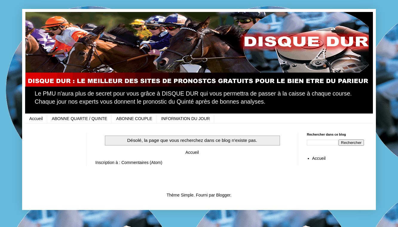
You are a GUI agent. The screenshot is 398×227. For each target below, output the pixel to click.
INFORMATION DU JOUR (185, 118)
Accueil (36, 118)
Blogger (223, 195)
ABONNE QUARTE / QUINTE (79, 118)
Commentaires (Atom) (141, 162)
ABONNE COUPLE (134, 118)
